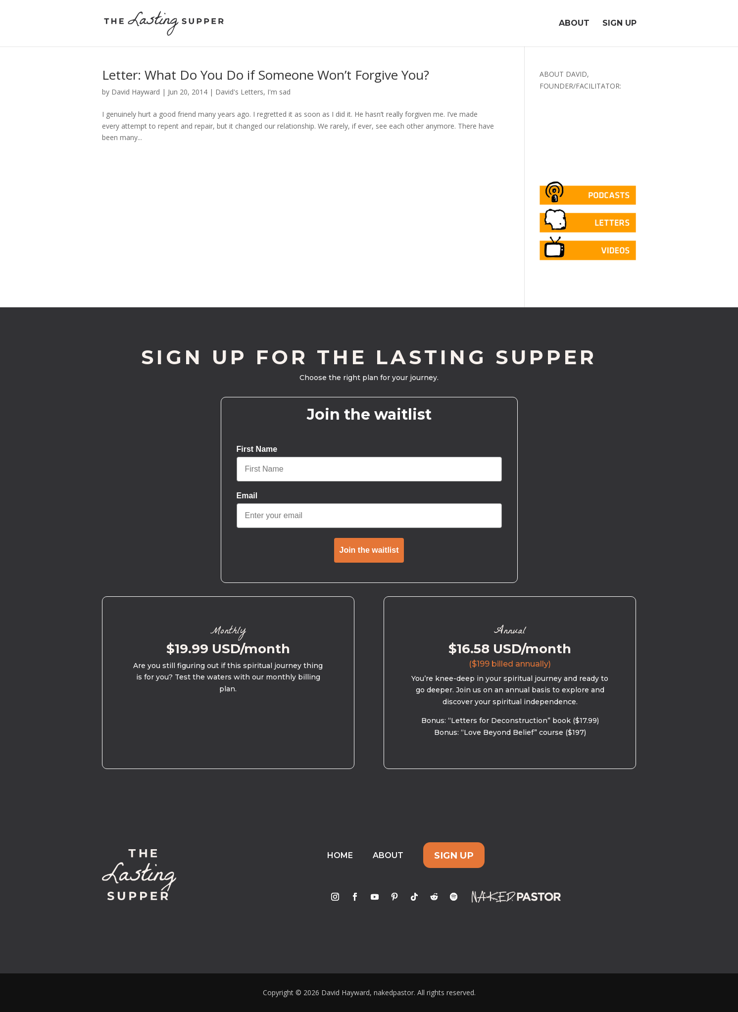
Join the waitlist (368, 550)
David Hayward (135, 91)
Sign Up (619, 24)
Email (247, 495)
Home (340, 855)
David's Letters (239, 91)
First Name (257, 449)
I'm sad (279, 91)
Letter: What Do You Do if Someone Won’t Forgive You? (265, 75)
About (574, 24)
